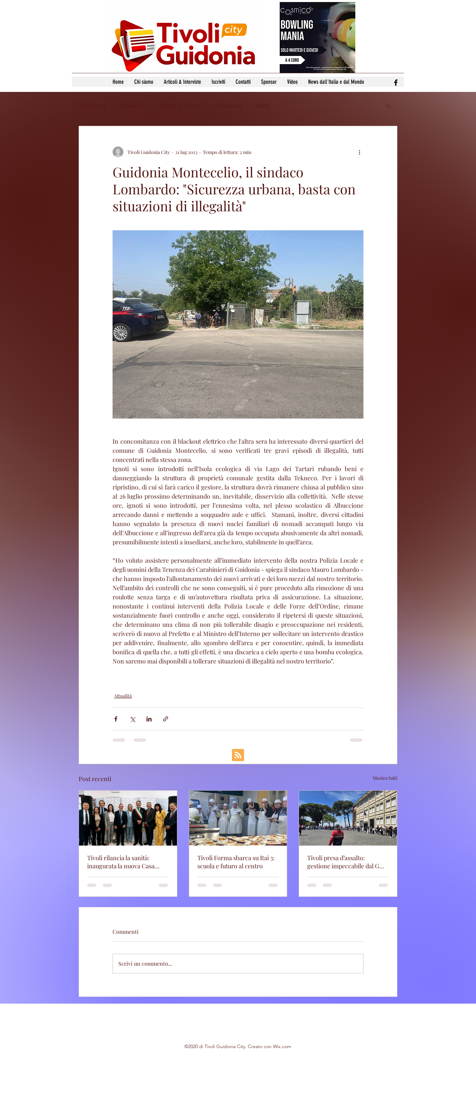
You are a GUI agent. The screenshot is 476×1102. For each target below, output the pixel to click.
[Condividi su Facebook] (116, 719)
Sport (262, 105)
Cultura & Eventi (179, 105)
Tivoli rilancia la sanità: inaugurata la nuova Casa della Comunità (121, 862)
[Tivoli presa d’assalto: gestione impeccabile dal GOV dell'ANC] (348, 818)
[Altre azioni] (359, 152)
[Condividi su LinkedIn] (149, 719)
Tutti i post (93, 105)
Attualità (131, 105)
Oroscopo (228, 105)
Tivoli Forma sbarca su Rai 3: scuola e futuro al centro (236, 862)
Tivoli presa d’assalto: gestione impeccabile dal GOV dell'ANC (347, 862)
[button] (388, 105)
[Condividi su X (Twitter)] (132, 719)
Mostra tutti (385, 778)
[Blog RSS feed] (238, 755)
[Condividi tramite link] (165, 719)
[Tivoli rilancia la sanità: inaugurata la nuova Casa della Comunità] (128, 818)
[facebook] (396, 82)
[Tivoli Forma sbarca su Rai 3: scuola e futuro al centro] (238, 818)
